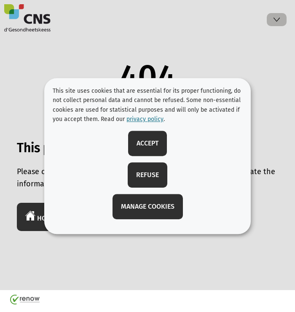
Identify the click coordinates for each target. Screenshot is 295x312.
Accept (147, 143)
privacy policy (145, 119)
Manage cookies (147, 206)
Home (40, 216)
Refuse (147, 175)
